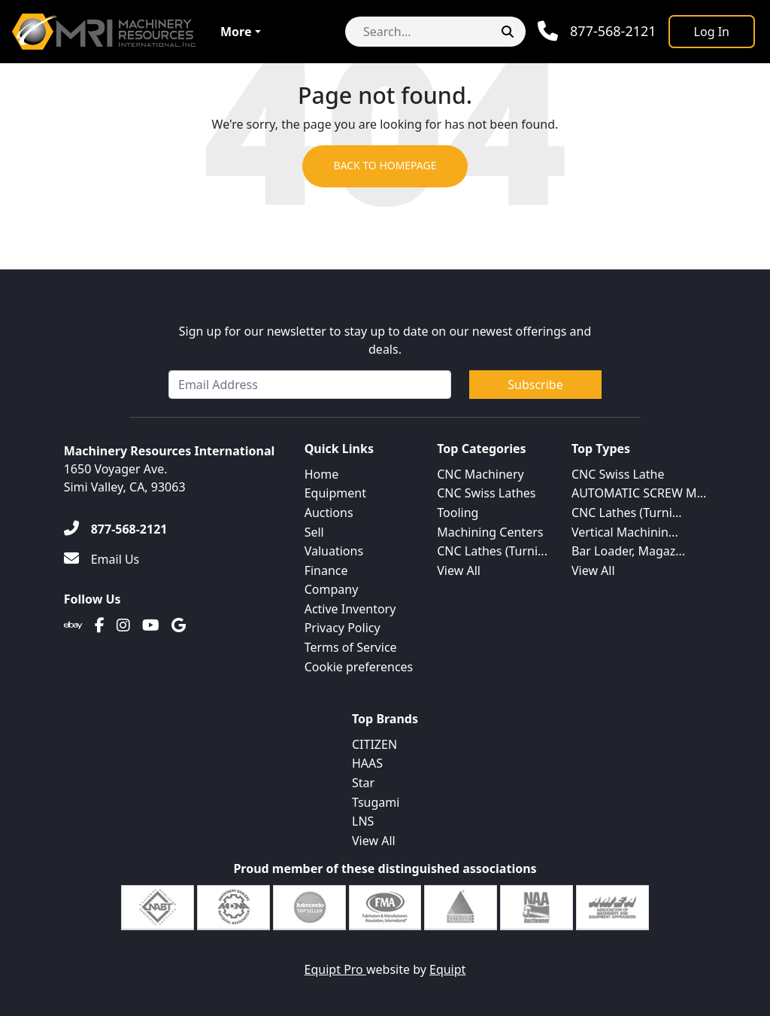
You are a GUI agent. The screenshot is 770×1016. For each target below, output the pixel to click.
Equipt (447, 969)
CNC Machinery (480, 474)
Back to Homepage (384, 167)
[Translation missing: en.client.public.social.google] (178, 625)
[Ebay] (73, 625)
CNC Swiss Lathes (486, 493)
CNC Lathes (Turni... (492, 551)
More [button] (235, 31)
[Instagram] (123, 625)
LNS (363, 821)
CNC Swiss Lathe (618, 474)
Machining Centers (490, 532)
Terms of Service (351, 647)
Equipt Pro (335, 969)
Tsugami (375, 802)
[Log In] (711, 31)
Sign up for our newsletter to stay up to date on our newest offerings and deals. (385, 340)
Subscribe (535, 384)
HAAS (367, 763)
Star (363, 782)
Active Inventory (350, 609)
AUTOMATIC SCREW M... (638, 493)
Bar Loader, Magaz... (628, 551)
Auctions (329, 512)
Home (322, 474)
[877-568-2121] (116, 529)
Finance (326, 570)
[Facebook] (100, 625)
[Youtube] (150, 625)
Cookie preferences (359, 667)
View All (458, 570)
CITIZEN (374, 744)
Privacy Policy (342, 627)
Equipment (335, 493)
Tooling (457, 512)
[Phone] (597, 31)
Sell (314, 532)
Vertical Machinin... (624, 532)
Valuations (334, 551)
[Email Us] (102, 559)
